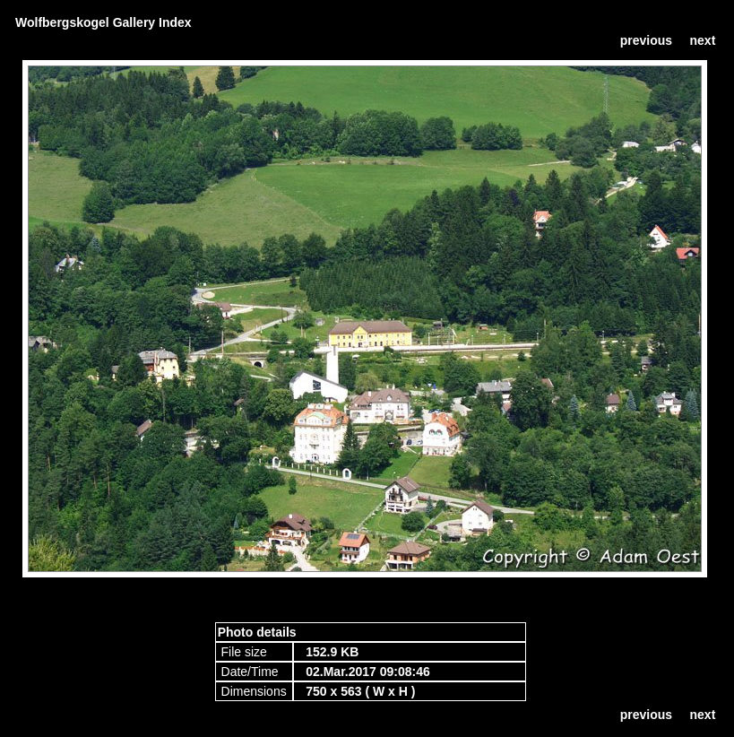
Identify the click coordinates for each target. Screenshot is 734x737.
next (703, 40)
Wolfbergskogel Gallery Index (103, 22)
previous (646, 40)
